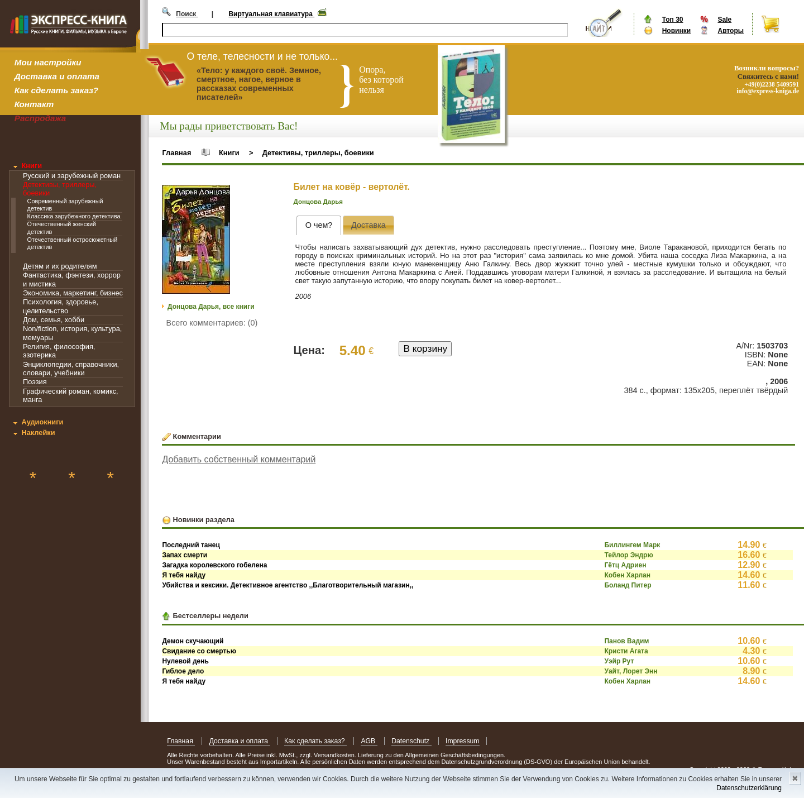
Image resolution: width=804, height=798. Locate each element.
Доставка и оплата (57, 76)
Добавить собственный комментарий (238, 459)
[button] (220, 195)
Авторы (730, 31)
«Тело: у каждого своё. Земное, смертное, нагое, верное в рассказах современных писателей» (259, 84)
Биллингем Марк (632, 545)
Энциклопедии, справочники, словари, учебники (71, 368)
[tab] (318, 225)
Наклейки (38, 432)
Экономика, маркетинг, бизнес (73, 293)
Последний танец (190, 545)
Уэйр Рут (619, 661)
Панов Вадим (626, 641)
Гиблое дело (183, 671)
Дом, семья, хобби (53, 320)
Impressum (463, 741)
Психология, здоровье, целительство (60, 306)
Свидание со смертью (199, 651)
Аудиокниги (42, 422)
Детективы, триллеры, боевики (318, 153)
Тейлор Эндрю (628, 555)
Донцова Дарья (318, 201)
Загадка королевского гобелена (214, 565)
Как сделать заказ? (56, 90)
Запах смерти (184, 555)
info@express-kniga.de (767, 91)
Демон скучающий (192, 641)
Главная (176, 153)
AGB (369, 741)
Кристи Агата (626, 651)
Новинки (676, 31)
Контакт (34, 104)
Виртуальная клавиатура (271, 14)
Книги (31, 165)
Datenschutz (411, 741)
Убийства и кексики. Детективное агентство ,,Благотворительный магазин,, (287, 585)
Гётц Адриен (625, 565)
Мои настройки (48, 62)
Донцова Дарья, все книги (211, 306)
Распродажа (40, 118)
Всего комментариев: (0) (212, 322)
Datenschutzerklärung (749, 788)
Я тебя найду (183, 575)
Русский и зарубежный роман (72, 175)
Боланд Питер (627, 585)
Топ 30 (672, 19)
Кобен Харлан (627, 575)
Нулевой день (185, 661)
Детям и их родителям (60, 266)
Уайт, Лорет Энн (630, 671)
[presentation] (318, 225)
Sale (724, 19)
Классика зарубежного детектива (74, 216)
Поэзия (35, 382)
